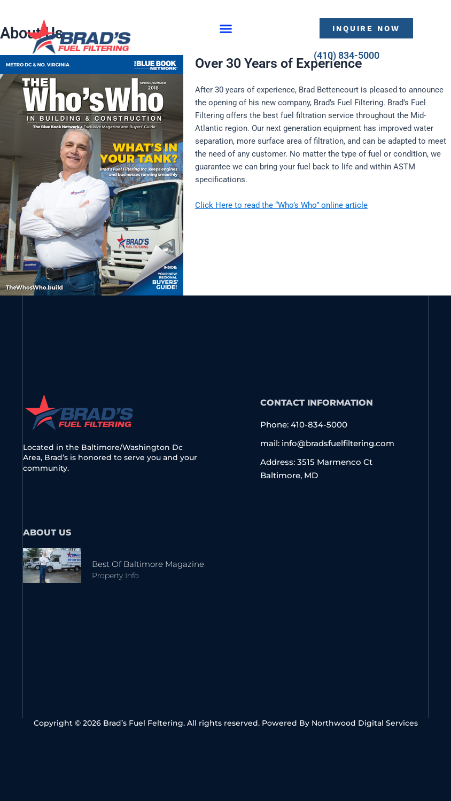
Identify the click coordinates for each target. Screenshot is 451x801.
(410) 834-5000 (346, 55)
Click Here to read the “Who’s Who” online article (281, 205)
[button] (226, 28)
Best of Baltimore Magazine (148, 564)
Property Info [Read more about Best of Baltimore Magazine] (115, 575)
